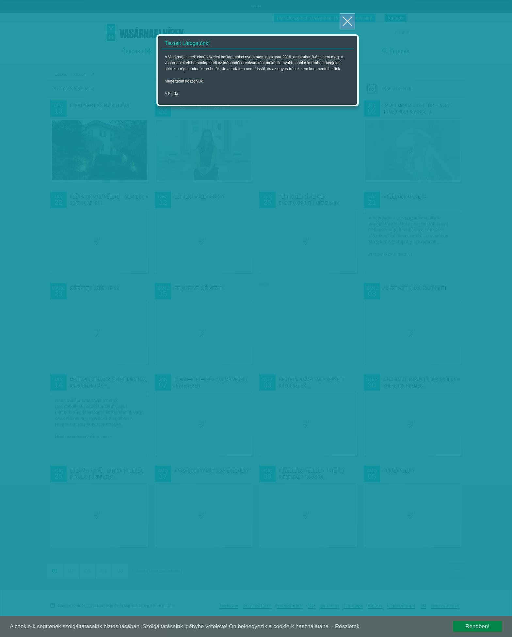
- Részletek (346, 626)
